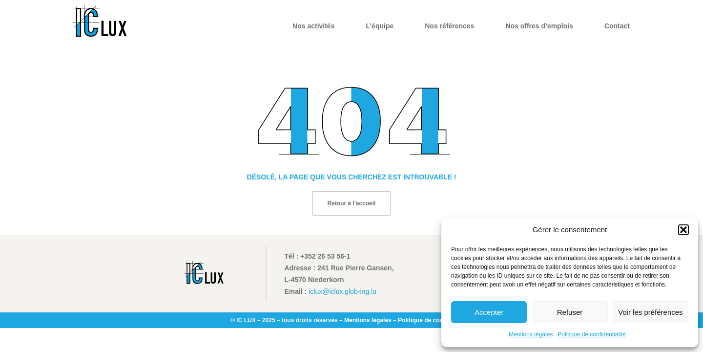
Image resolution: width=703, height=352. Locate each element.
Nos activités (313, 26)
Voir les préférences (650, 312)
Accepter (489, 312)
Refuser (570, 312)
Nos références (449, 26)
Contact (617, 26)
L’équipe (379, 26)
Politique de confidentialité (435, 320)
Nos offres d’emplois (539, 26)
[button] (683, 230)
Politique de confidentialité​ (591, 334)
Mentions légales (531, 334)
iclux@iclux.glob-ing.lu (342, 291)
